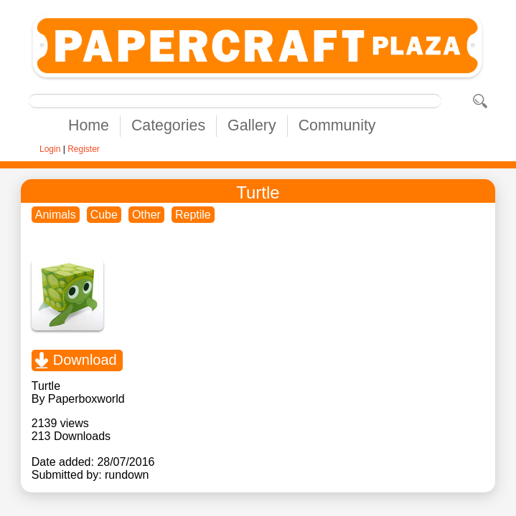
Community (337, 125)
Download (85, 360)
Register (83, 149)
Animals (55, 215)
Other (146, 215)
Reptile (193, 215)
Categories (168, 125)
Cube (104, 215)
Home (88, 125)
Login (49, 149)
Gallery (251, 125)
